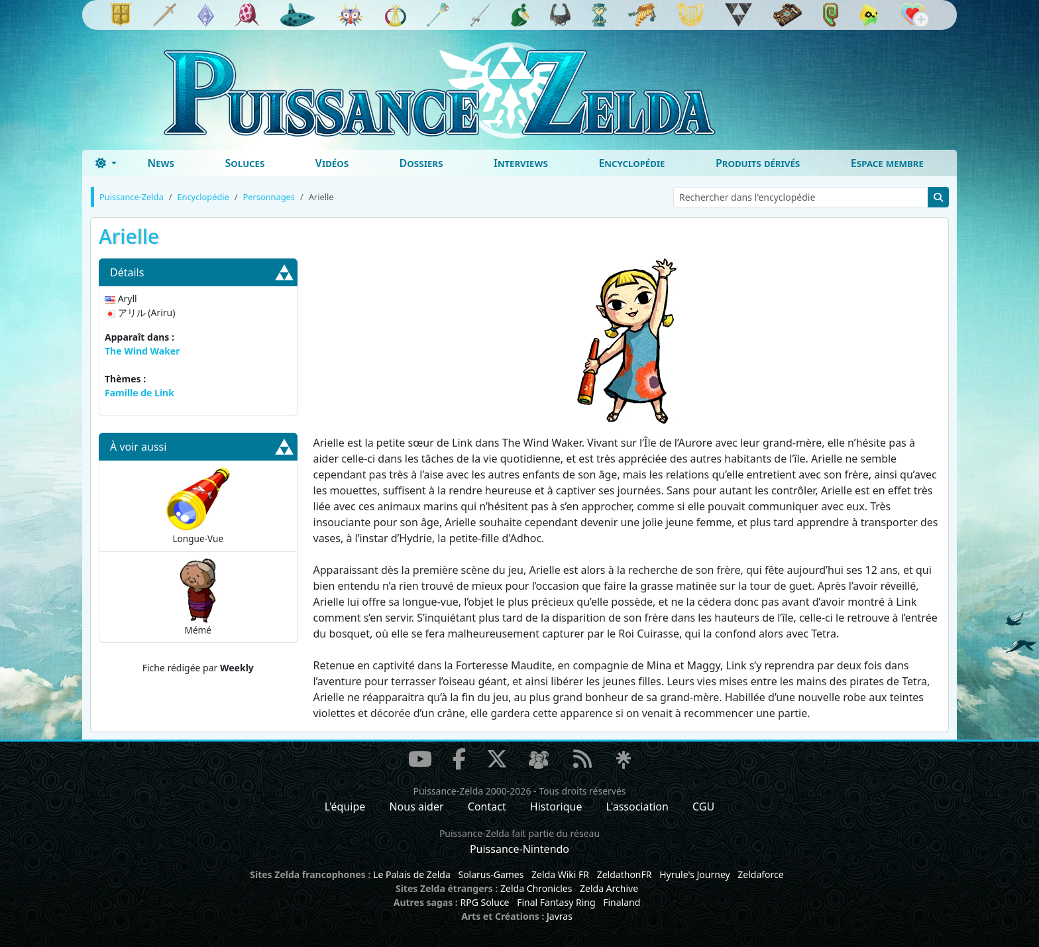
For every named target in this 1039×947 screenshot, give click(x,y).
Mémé (198, 596)
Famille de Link (139, 392)
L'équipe (345, 806)
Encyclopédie (631, 163)
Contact (487, 806)
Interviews (521, 163)
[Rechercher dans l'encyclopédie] (800, 197)
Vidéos (332, 163)
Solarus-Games (490, 874)
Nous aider (416, 806)
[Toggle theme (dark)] (106, 163)
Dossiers (421, 163)
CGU (703, 806)
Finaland (621, 902)
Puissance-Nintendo (519, 849)
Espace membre (887, 163)
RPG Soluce (484, 902)
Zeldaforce (760, 874)
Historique (556, 806)
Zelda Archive (609, 888)
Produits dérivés (758, 163)
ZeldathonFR (624, 874)
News (160, 163)
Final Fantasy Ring (556, 902)
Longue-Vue (198, 505)
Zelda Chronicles (536, 888)
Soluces (244, 163)
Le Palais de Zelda (412, 874)
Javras (560, 916)
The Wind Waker (142, 351)
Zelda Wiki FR (560, 874)
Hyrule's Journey (694, 874)
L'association (637, 806)
